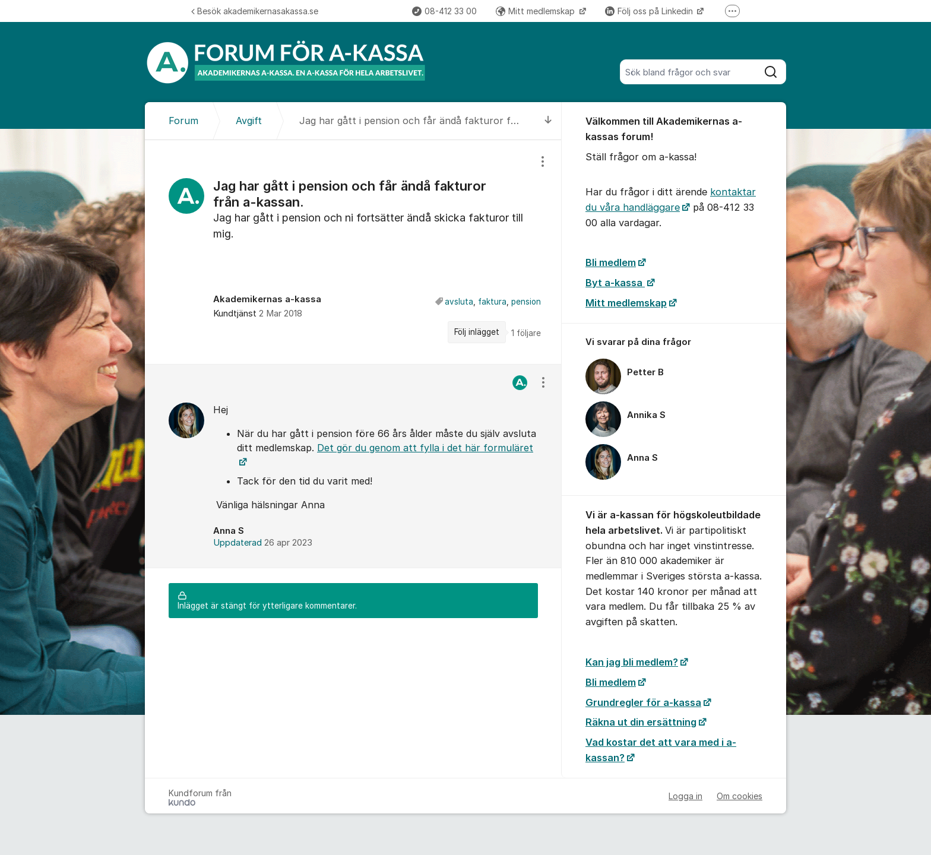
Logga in (685, 796)
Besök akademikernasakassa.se (254, 11)
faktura (492, 301)
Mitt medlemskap (536, 11)
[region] (353, 252)
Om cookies (739, 796)
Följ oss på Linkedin (650, 11)
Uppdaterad (262, 542)
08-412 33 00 (444, 11)
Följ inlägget (476, 332)
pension (526, 301)
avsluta (459, 301)
